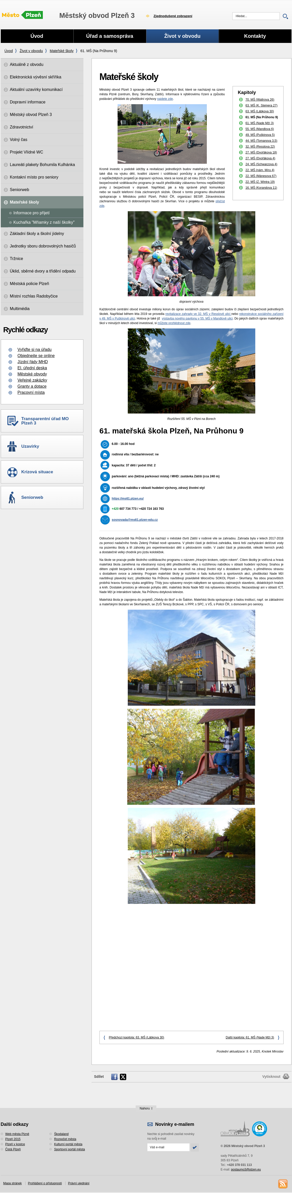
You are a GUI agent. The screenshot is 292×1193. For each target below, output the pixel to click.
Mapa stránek (12, 1183)
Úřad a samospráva (109, 36)
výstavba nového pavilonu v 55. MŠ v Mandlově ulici (197, 318)
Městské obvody (32, 374)
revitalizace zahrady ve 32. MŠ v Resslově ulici (198, 314)
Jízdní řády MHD (33, 362)
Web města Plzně (17, 1134)
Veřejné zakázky (32, 380)
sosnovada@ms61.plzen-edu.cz (135, 520)
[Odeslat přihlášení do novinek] (168, 1147)
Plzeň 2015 (13, 1139)
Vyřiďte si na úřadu (35, 349)
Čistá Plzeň (13, 1149)
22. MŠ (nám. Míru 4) (260, 170)
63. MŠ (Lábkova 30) (260, 111)
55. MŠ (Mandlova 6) (260, 129)
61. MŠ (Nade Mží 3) (260, 123)
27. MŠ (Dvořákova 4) (260, 158)
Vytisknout (271, 1076)
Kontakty (255, 36)
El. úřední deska (32, 368)
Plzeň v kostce (15, 1144)
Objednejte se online (36, 355)
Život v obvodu (31, 51)
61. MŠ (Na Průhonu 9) (262, 117)
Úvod (9, 51)
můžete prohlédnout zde (174, 323)
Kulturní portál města (68, 1144)
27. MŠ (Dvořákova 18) (261, 152)
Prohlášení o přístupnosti (45, 1183)
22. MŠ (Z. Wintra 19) (260, 182)
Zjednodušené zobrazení (173, 16)
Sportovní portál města (69, 1149)
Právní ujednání (79, 1183)
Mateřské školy (61, 51)
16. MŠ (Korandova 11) (261, 188)
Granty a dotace (32, 386)
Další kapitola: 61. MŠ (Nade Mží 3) (250, 1037)
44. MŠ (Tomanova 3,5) (261, 141)
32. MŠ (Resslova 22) (260, 146)
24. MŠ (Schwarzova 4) (261, 164)
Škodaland (61, 1134)
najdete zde (165, 99)
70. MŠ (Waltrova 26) (260, 99)
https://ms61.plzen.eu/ (128, 498)
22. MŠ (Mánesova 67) (261, 176)
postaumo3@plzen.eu (246, 1169)
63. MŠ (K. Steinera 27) (261, 105)
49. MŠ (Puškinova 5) (260, 135)
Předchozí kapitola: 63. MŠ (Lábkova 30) (136, 1037)
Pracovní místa (31, 392)
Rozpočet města (65, 1139)
